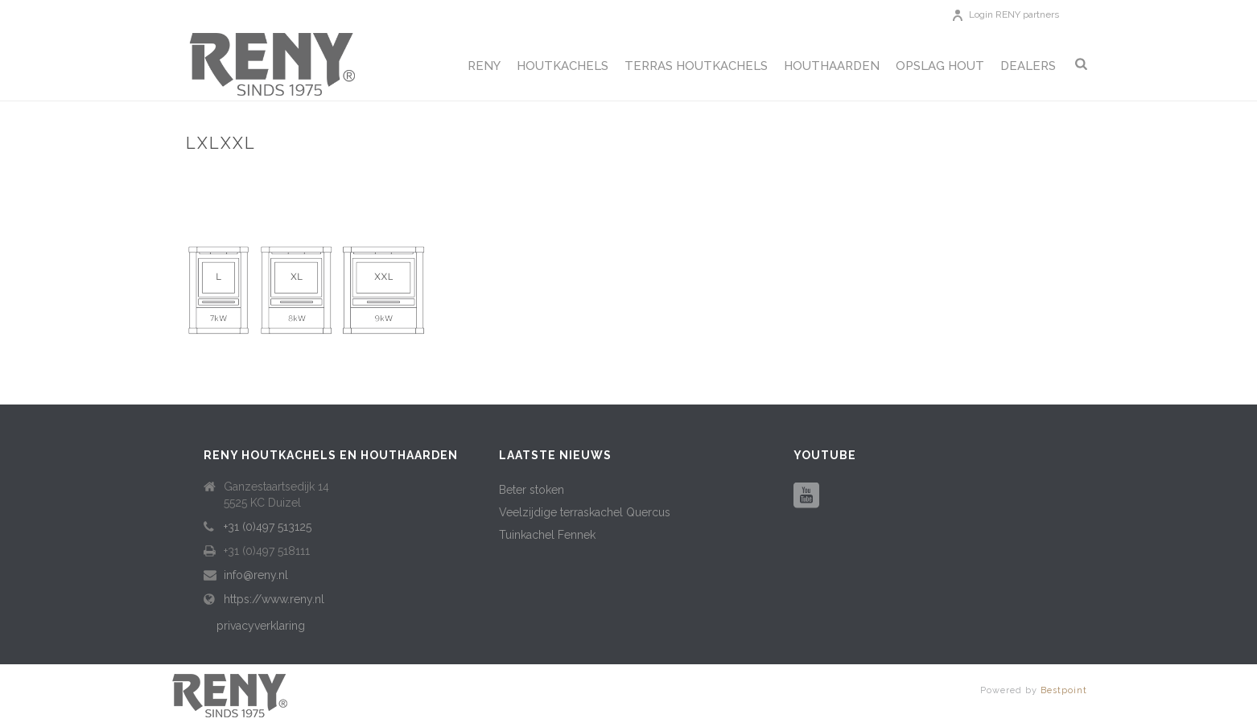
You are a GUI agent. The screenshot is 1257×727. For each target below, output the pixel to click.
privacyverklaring (260, 625)
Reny (484, 66)
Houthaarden (832, 66)
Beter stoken (531, 489)
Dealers (1028, 66)
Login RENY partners (1014, 14)
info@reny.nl (256, 575)
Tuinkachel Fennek (547, 534)
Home (956, 177)
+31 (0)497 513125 (267, 526)
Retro (999, 177)
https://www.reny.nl (274, 599)
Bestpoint (1064, 690)
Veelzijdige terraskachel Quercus (584, 512)
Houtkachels (562, 66)
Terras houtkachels (696, 66)
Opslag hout (940, 66)
